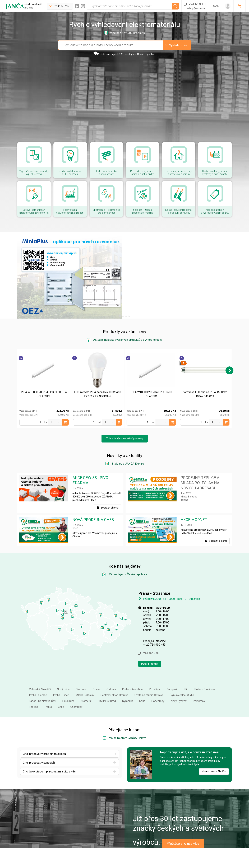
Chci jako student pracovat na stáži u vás (69, 747)
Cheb (61, 682)
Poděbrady (157, 676)
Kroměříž (86, 676)
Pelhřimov (199, 676)
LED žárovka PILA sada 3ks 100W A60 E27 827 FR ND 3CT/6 (97, 370)
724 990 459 (148, 629)
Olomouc (81, 665)
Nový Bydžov (179, 676)
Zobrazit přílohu (107, 483)
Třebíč (48, 682)
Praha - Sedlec (38, 671)
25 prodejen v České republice (138, 54)
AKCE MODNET (194, 495)
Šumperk (172, 665)
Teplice (33, 682)
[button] (120, 291)
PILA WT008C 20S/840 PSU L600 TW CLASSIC (44, 370)
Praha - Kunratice (132, 665)
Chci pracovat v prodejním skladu (69, 729)
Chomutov (76, 682)
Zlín (186, 665)
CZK (216, 6)
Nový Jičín (63, 665)
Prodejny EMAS (59, 6)
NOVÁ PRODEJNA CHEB (93, 495)
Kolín (142, 676)
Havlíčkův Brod (107, 676)
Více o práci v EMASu (214, 747)
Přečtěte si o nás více (183, 819)
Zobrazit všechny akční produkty (124, 414)
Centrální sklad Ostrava (114, 671)
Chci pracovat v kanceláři (69, 738)
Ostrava (111, 665)
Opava (96, 665)
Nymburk (127, 676)
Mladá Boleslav (85, 671)
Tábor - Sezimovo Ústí (42, 676)
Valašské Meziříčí (40, 665)
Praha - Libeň (61, 671)
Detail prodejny (149, 639)
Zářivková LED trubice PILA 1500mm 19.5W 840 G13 (205, 370)
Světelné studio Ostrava (149, 671)
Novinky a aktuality (124, 431)
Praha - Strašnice (204, 665)
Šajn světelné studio (182, 671)
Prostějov (154, 665)
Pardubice (68, 676)
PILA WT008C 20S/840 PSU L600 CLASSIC (151, 370)
